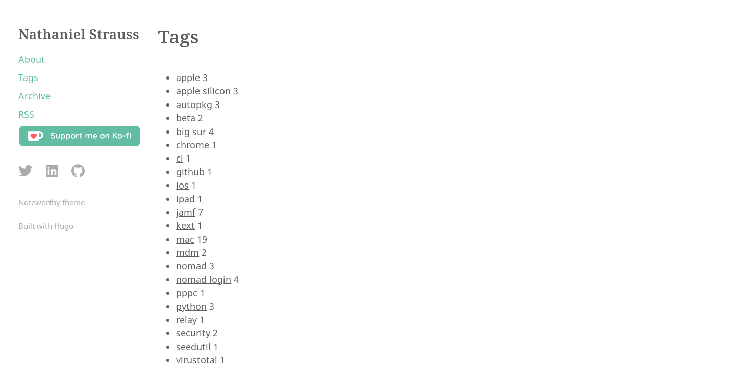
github (190, 172)
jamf (185, 212)
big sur (191, 131)
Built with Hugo (45, 226)
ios (182, 185)
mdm (187, 252)
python (191, 306)
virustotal (196, 360)
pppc (186, 292)
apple (188, 77)
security (193, 333)
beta (185, 118)
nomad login (203, 279)
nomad (191, 265)
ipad (185, 199)
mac (185, 239)
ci (179, 158)
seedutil (193, 346)
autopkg (194, 104)
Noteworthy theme (51, 202)
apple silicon (203, 91)
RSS (26, 114)
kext (185, 225)
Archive (34, 96)
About (31, 59)
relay (186, 319)
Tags (28, 77)
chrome (192, 145)
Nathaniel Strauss (78, 34)
